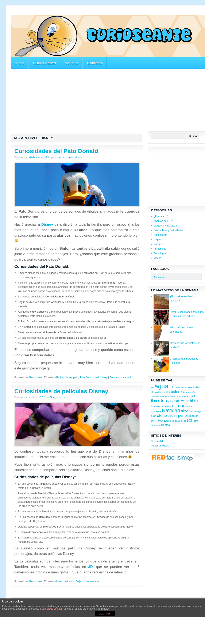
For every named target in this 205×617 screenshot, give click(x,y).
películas (69, 581)
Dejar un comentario (120, 377)
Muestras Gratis (160, 445)
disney (68, 377)
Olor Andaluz (158, 441)
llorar (168, 406)
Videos (157, 258)
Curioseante (160, 234)
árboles (165, 424)
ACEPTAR (104, 613)
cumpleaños (190, 392)
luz (174, 406)
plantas (193, 415)
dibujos (59, 377)
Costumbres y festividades (168, 230)
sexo (183, 421)
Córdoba (174, 396)
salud (177, 421)
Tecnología (160, 253)
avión (183, 387)
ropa (168, 421)
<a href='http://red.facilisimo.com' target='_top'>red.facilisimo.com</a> (172, 458)
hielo (194, 401)
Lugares (158, 239)
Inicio (19, 63)
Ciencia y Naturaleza (165, 225)
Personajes (35, 377)
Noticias (72, 63)
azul (189, 387)
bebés (197, 387)
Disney (47, 225)
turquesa (155, 425)
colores (177, 391)
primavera (158, 420)
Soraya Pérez (57, 397)
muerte (188, 406)
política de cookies (52, 608)
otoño (162, 415)
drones (182, 396)
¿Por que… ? (161, 216)
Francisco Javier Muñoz (68, 157)
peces (173, 415)
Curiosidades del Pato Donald (56, 151)
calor (167, 392)
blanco (154, 392)
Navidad (171, 410)
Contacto (95, 63)
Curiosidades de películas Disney (61, 391)
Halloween (181, 401)
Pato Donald (86, 377)
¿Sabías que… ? (163, 221)
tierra (195, 421)
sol (189, 420)
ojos (153, 415)
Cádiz (166, 396)
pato (75, 377)
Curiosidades (44, 63)
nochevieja (195, 411)
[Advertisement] (88, 12)
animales (175, 387)
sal (172, 421)
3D (90, 567)
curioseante (157, 396)
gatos (170, 401)
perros (183, 415)
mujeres (156, 411)
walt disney (101, 377)
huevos (155, 406)
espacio (191, 396)
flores (155, 401)
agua (161, 386)
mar (181, 405)
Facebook (160, 269)
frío (164, 400)
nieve (185, 411)
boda (160, 392)
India (163, 406)
